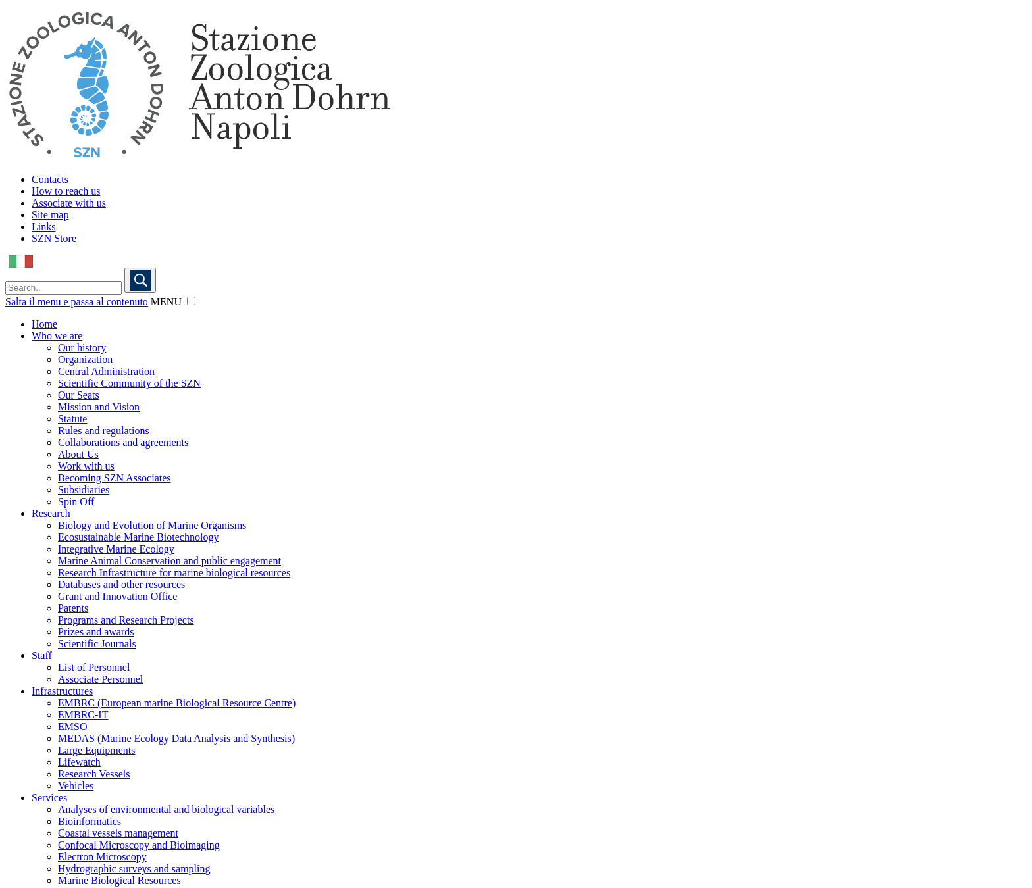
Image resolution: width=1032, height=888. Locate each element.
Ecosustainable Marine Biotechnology (138, 537)
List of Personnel (94, 667)
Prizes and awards (96, 631)
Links (43, 226)
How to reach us (66, 191)
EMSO (72, 726)
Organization (85, 359)
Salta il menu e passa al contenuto (76, 301)
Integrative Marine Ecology (116, 549)
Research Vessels (94, 773)
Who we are (57, 335)
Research (51, 513)
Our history (82, 347)
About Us (78, 454)
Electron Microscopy (102, 856)
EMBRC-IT (83, 714)
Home (44, 324)
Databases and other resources (121, 584)
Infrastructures (62, 691)
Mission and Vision (99, 406)
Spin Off (76, 501)
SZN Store (54, 238)
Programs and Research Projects (126, 620)
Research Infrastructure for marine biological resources (174, 572)
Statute (72, 418)
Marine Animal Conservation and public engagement (169, 560)
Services (49, 797)
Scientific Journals (97, 643)
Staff (42, 655)
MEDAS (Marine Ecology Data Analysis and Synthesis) (176, 738)
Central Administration (106, 371)
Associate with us (69, 203)
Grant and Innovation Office (117, 596)
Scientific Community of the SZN (129, 383)
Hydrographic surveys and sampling (134, 868)
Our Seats (78, 395)
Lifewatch (79, 762)
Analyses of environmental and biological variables (166, 809)
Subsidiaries (83, 489)
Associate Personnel (100, 679)
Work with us (86, 466)
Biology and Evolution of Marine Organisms (152, 525)
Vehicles (75, 785)
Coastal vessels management (118, 833)
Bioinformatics (89, 821)
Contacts (50, 179)
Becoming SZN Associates (114, 477)
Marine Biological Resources (119, 880)
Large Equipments (96, 750)
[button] (191, 301)
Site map (50, 214)
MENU (166, 301)
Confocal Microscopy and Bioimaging (139, 845)
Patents (73, 608)
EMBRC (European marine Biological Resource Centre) (177, 702)
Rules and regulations (103, 430)
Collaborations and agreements (123, 442)
